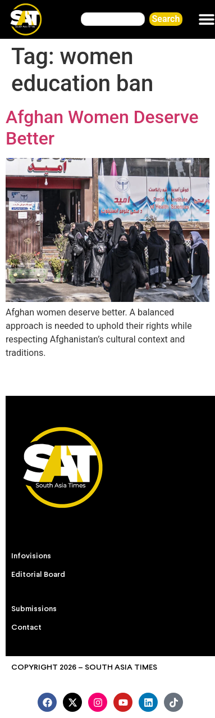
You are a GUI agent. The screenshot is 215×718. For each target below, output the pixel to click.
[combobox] (112, 19)
